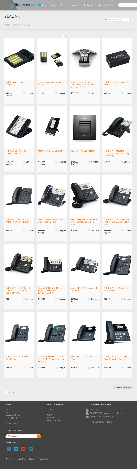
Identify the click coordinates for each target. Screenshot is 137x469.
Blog (63, 5)
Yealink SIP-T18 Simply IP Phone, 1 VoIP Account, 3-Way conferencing (117, 153)
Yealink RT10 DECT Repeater (83, 151)
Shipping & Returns (107, 5)
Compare (29, 93)
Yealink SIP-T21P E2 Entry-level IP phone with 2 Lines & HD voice (84, 221)
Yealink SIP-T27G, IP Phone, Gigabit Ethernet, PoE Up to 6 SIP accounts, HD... (50, 290)
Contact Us (88, 5)
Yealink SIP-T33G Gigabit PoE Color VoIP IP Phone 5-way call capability (51, 359)
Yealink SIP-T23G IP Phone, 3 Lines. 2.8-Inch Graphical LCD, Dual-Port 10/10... (18, 290)
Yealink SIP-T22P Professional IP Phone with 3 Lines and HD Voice (116, 221)
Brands (16, 25)
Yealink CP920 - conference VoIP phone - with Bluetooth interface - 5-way (83, 84)
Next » (74, 35)
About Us (74, 5)
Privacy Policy (44, 459)
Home (53, 5)
